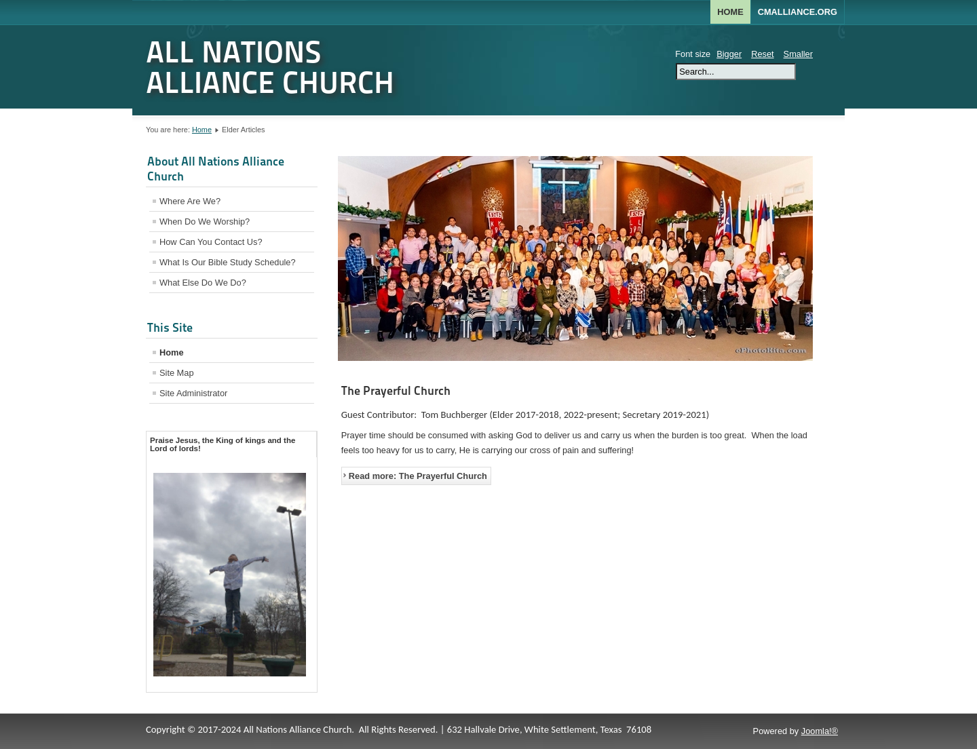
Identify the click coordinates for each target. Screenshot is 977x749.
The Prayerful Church (396, 390)
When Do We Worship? (204, 221)
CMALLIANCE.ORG (797, 12)
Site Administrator (193, 393)
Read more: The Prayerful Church (418, 476)
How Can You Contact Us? (211, 242)
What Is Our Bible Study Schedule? (227, 262)
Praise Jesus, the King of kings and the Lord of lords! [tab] (222, 444)
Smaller (798, 54)
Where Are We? (190, 201)
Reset (762, 54)
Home (730, 12)
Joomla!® (819, 731)
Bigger (729, 54)
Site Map (176, 373)
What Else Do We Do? (202, 282)
